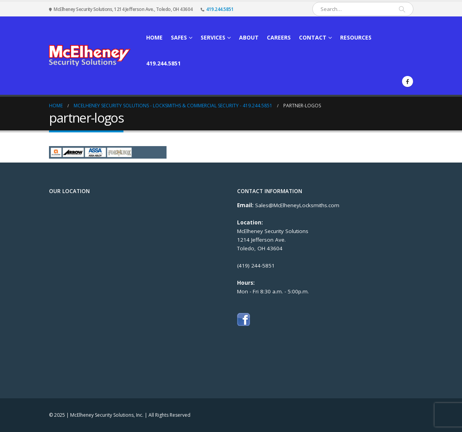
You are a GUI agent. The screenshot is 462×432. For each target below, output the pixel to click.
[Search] (402, 9)
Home (154, 37)
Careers (279, 37)
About (249, 37)
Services (213, 37)
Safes (179, 37)
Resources (355, 37)
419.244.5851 (220, 9)
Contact (312, 37)
